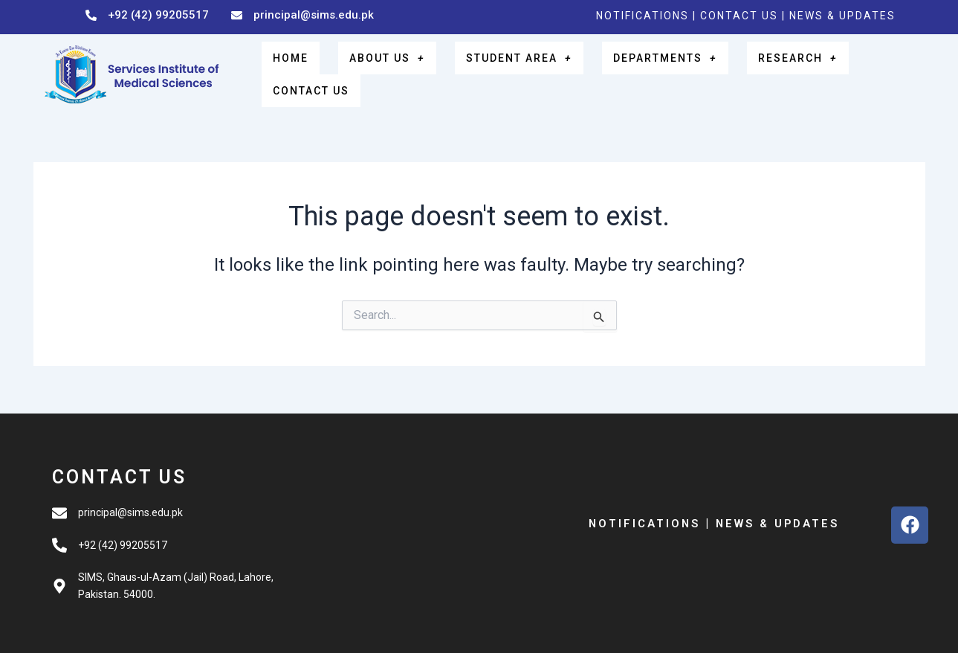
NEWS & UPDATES (842, 16)
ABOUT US (398, 71)
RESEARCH (778, 71)
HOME (317, 71)
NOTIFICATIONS (642, 16)
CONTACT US (741, 16)
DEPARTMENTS (657, 71)
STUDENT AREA (520, 71)
